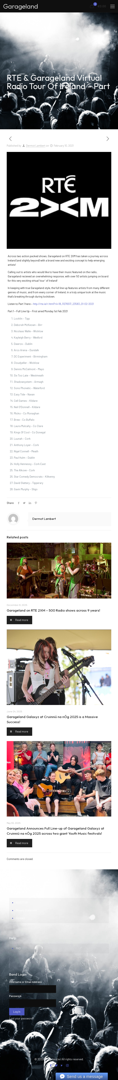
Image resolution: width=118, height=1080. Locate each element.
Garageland (20, 6)
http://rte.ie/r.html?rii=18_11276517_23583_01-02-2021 (63, 303)
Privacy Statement (26, 910)
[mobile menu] (112, 6)
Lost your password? (21, 1018)
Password (15, 996)
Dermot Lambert (35, 145)
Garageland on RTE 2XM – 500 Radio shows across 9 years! (53, 610)
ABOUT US (22, 902)
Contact (20, 918)
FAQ (18, 948)
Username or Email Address (25, 982)
